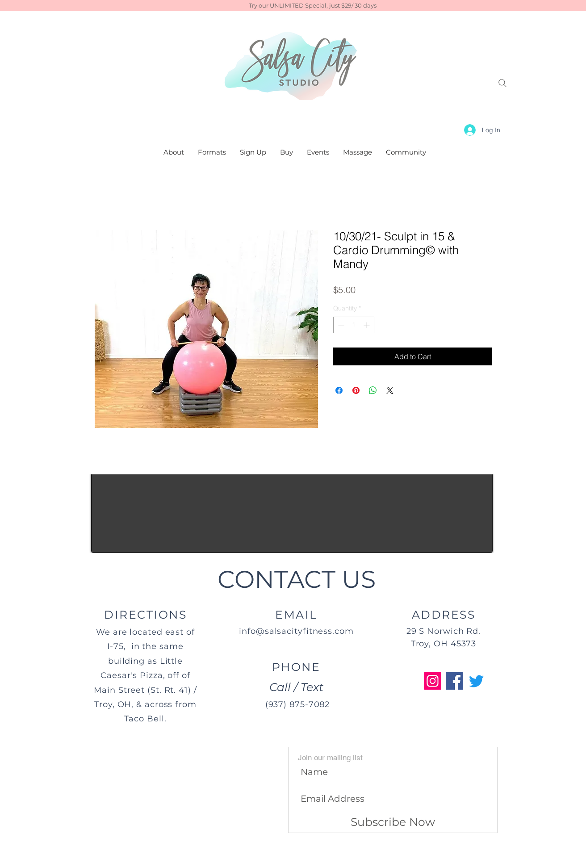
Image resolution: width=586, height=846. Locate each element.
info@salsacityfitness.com (296, 631)
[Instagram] (432, 681)
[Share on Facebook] (339, 390)
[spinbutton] (354, 325)
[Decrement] (340, 325)
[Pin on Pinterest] (356, 390)
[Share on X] (390, 390)
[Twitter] (476, 681)
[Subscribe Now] (393, 822)
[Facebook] (454, 681)
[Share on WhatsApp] (373, 390)
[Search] (502, 83)
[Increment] (367, 325)
